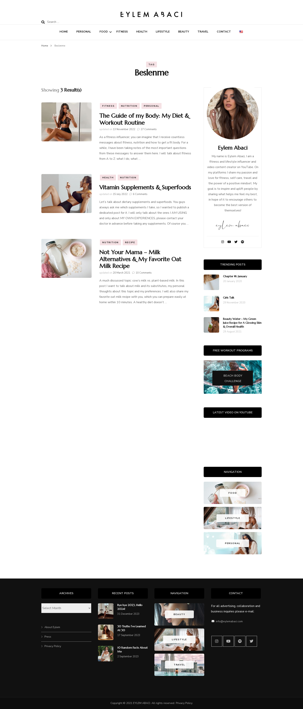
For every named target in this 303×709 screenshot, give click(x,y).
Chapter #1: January (235, 276)
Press (47, 637)
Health (141, 31)
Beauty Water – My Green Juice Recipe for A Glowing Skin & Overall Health (242, 322)
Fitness (122, 31)
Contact (224, 31)
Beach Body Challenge (233, 378)
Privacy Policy (52, 646)
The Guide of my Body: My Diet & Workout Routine (144, 119)
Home (64, 31)
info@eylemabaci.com (229, 621)
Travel (202, 31)
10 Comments (144, 273)
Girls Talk (228, 297)
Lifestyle (163, 31)
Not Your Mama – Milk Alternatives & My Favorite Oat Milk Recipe (140, 259)
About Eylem (52, 627)
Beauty (183, 31)
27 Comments (149, 129)
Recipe (130, 242)
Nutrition (129, 105)
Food (104, 31)
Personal (83, 31)
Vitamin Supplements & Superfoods (145, 187)
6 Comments (140, 194)
